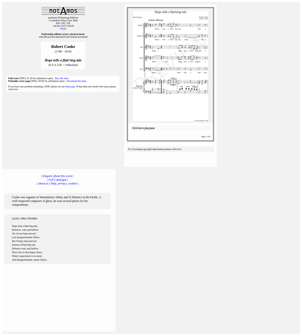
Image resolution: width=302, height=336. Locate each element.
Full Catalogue (57, 179)
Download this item (76, 81)
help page (70, 86)
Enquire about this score (57, 176)
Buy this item (61, 78)
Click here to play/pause (143, 128)
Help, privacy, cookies (64, 183)
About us (43, 183)
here (16, 89)
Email (63, 28)
